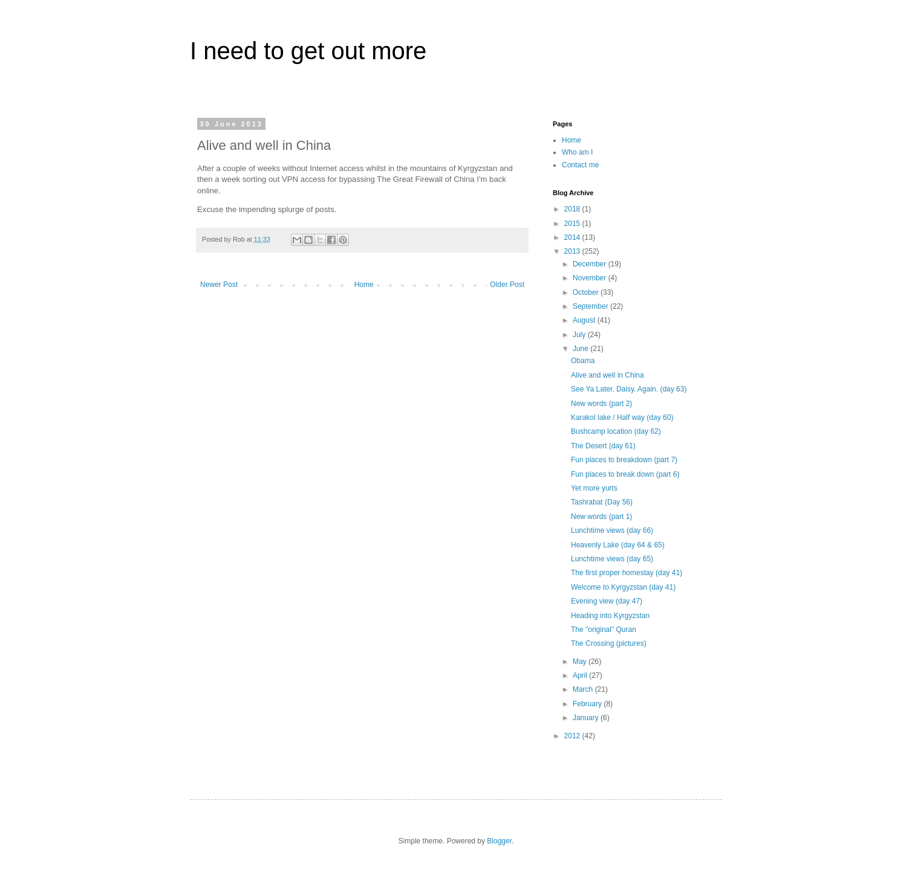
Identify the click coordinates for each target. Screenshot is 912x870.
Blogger (499, 841)
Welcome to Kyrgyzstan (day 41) (623, 587)
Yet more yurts (594, 488)
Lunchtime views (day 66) (612, 530)
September (591, 306)
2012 (573, 736)
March (584, 689)
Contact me (580, 165)
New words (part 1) (601, 516)
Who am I (577, 152)
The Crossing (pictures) (609, 643)
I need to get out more (308, 50)
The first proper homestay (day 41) (626, 573)
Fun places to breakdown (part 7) (624, 460)
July (580, 334)
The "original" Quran (603, 629)
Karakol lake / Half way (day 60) (622, 417)
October (587, 292)
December (590, 264)
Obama (582, 360)
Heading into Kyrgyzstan (610, 615)
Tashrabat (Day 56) (602, 502)
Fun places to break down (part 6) (625, 474)
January (587, 718)
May (580, 661)
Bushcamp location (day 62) (616, 431)
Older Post (507, 284)
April (581, 675)
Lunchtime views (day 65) (612, 559)
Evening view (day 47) (606, 601)
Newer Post (219, 284)
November (590, 278)
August (585, 320)
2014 (573, 237)
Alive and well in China (607, 375)
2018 (573, 209)
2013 (573, 251)
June (581, 348)
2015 (573, 223)
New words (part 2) (601, 403)
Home (364, 284)
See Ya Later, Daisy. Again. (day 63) (628, 389)
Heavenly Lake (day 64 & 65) (618, 545)
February (588, 704)
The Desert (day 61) (603, 446)
